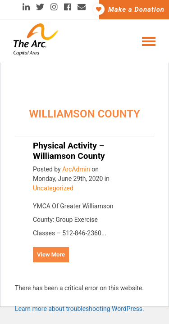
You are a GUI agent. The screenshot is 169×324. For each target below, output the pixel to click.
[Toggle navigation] (146, 40)
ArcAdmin (76, 169)
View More (51, 254)
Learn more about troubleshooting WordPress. (79, 308)
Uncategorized (53, 188)
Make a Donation (131, 9)
